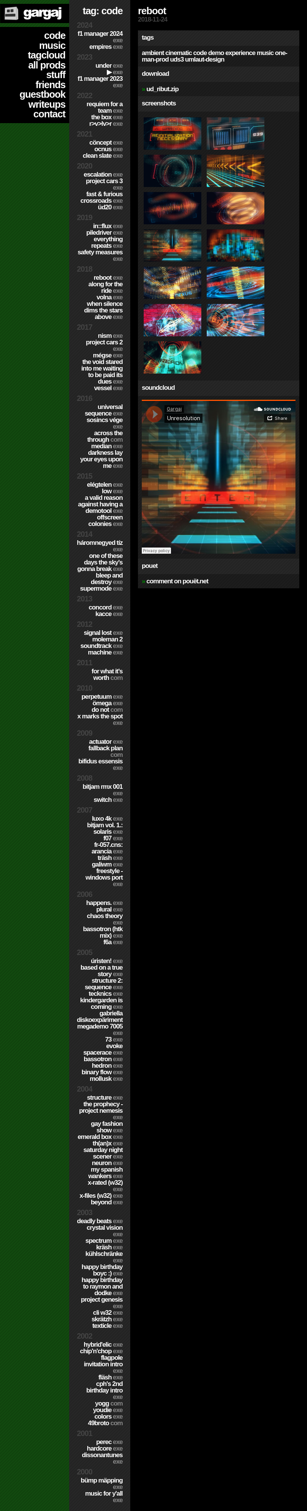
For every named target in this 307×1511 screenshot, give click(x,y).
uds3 (176, 59)
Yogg (109, 1403)
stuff (55, 74)
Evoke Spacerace (103, 1049)
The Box (107, 117)
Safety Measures (100, 255)
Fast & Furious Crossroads (101, 197)
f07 (113, 838)
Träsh (110, 858)
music (52, 45)
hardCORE (105, 1448)
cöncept (106, 142)
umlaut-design (204, 59)
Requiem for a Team (104, 107)
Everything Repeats (107, 242)
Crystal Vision (104, 1231)
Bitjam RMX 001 (103, 790)
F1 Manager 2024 (100, 37)
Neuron (107, 1163)
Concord (106, 607)
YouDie (108, 1410)
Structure (105, 1097)
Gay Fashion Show (107, 1127)
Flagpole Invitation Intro (103, 1364)
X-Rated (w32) (105, 1186)
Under (109, 65)
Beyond (107, 1202)
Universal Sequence (104, 410)
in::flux (108, 226)
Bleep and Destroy (107, 579)
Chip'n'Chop (101, 1351)
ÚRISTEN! (107, 961)
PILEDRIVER (104, 232)
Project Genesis (102, 1303)
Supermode (101, 588)
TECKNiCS (106, 993)
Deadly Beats (100, 1221)
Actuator (106, 741)
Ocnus (109, 149)
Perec (109, 1442)
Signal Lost (103, 632)
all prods (46, 65)
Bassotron (103, 1059)
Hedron (107, 1065)
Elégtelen (105, 484)
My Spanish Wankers (105, 1173)
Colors (109, 1416)
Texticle (107, 1325)
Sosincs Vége (104, 423)
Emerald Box (100, 1136)
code (54, 35)
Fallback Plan (105, 751)
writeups (46, 104)
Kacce (109, 614)
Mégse (108, 355)
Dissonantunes (102, 1458)
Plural (109, 909)
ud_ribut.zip (162, 89)
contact (49, 114)
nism (110, 335)
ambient (153, 53)
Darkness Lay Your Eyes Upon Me (101, 459)
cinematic (178, 53)
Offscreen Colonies (105, 521)
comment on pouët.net (177, 581)
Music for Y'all (104, 1497)
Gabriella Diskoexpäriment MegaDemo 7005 (100, 1023)
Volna (109, 297)
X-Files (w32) (101, 1195)
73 (114, 1039)
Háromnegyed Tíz (100, 546)
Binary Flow (102, 1072)
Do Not (107, 709)
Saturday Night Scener (103, 1153)
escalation (103, 174)
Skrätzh (107, 1319)
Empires (106, 46)
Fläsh (110, 1377)
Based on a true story (102, 971)
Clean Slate (103, 155)
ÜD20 (110, 207)
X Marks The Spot (100, 719)
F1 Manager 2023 (100, 82)
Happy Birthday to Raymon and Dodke (102, 1286)
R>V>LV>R (106, 123)
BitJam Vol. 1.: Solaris (105, 828)
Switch (108, 799)
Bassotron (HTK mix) (103, 932)
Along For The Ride (105, 287)
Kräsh (109, 1247)
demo (216, 53)
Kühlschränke (104, 1257)
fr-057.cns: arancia (107, 848)
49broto (105, 1423)
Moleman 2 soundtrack (101, 642)
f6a (113, 942)
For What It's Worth (107, 674)
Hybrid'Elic (103, 1344)
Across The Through (105, 436)
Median (107, 446)
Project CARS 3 (104, 184)
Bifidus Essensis (100, 764)
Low (112, 491)
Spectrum (104, 1240)
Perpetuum (102, 696)
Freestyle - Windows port (104, 877)
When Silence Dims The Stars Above (103, 310)
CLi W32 (108, 1312)
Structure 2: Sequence (104, 984)
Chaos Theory (105, 919)
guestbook (42, 94)
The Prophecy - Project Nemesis (101, 1110)
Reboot (108, 277)
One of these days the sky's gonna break (100, 562)
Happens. (104, 903)
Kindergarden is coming (101, 1003)
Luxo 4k (107, 818)
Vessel (108, 388)
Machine (105, 652)
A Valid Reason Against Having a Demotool (100, 504)
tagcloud (46, 55)
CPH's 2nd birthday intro (104, 1390)
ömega (108, 703)
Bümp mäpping (102, 1484)
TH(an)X (108, 1143)
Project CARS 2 (104, 345)
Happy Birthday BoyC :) (102, 1270)
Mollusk (106, 1078)
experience (240, 53)
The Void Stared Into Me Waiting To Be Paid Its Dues (102, 371)
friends (50, 84)
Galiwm (107, 864)
